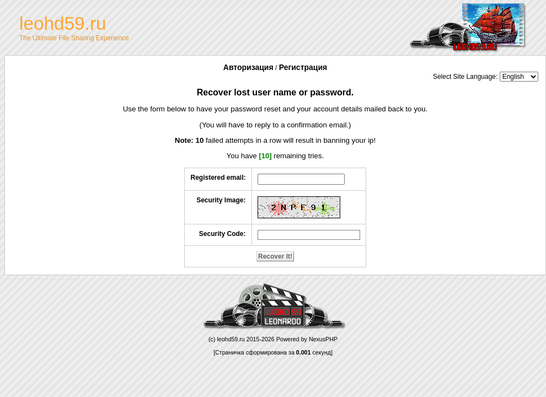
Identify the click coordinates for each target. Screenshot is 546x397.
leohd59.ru (230, 339)
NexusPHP (323, 339)
